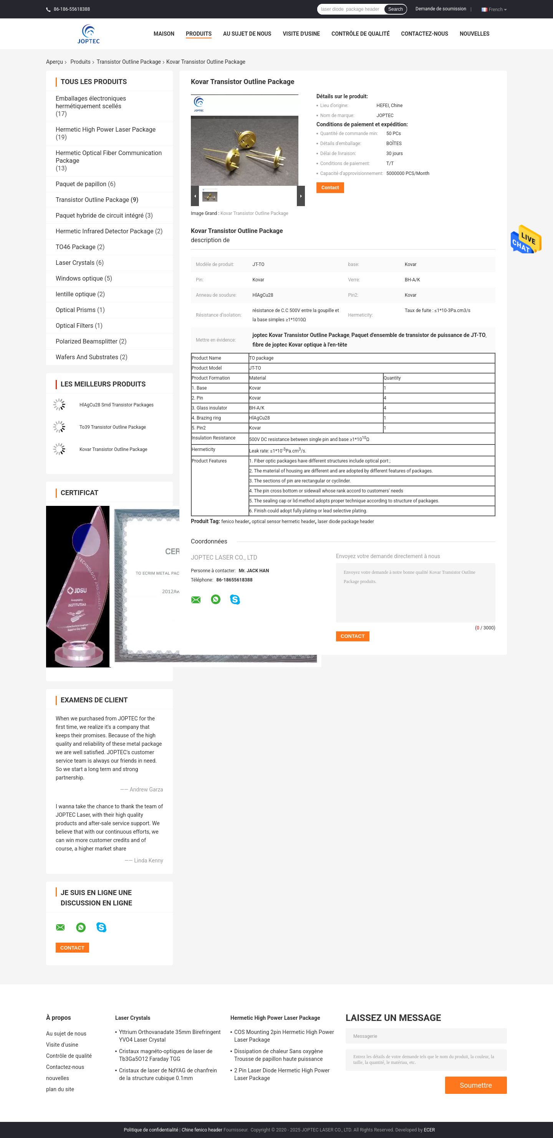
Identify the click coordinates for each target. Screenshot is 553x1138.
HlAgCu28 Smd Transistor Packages (116, 405)
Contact (330, 187)
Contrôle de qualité (360, 34)
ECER (429, 1130)
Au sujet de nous (247, 34)
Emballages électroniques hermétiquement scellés (91, 102)
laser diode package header (346, 521)
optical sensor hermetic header (283, 521)
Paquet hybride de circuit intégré (100, 215)
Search (395, 9)
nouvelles (474, 34)
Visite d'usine (301, 34)
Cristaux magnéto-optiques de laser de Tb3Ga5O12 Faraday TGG (165, 1055)
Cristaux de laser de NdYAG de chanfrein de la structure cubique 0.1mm (168, 1074)
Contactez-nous (425, 34)
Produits (199, 34)
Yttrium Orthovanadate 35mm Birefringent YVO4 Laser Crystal (170, 1036)
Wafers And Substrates (87, 357)
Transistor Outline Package (129, 62)
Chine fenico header (202, 1130)
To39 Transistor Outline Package (112, 427)
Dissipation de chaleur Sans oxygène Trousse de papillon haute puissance (278, 1055)
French (498, 9)
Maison (164, 34)
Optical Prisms (76, 310)
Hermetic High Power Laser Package (106, 129)
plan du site (60, 1089)
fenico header (235, 521)
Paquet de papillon (81, 184)
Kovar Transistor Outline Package (113, 449)
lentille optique (76, 294)
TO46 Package (76, 247)
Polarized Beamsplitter (87, 341)
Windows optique (79, 278)
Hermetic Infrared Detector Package (105, 231)
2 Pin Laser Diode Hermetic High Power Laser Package (281, 1074)
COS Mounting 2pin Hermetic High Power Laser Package (284, 1036)
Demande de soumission (441, 9)
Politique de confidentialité (151, 1130)
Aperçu (54, 62)
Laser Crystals (75, 262)
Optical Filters (74, 325)
